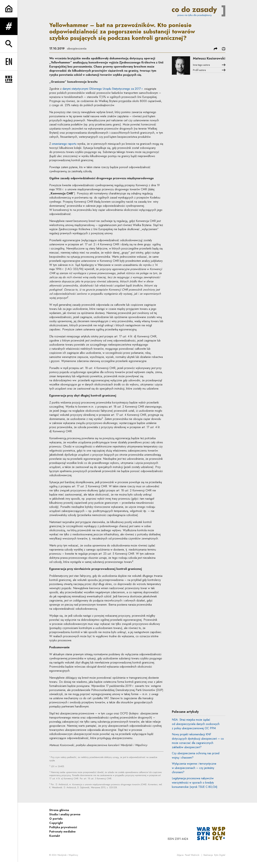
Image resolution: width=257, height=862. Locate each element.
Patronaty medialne (62, 831)
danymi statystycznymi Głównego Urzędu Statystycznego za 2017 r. (102, 89)
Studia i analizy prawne (64, 814)
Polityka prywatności (63, 827)
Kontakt (54, 836)
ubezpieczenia (76, 48)
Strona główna (59, 810)
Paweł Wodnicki (192, 855)
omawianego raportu (64, 144)
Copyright (56, 823)
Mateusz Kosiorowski (209, 58)
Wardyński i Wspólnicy (67, 855)
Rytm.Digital (219, 855)
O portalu (55, 819)
